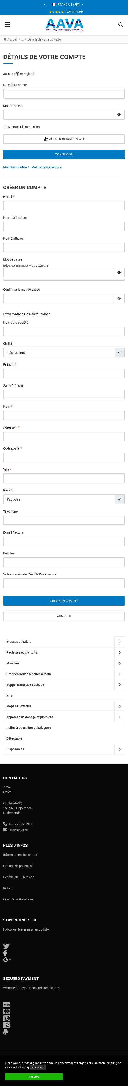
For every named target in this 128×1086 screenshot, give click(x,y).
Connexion (64, 154)
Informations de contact (20, 855)
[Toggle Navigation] (7, 25)
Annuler (64, 616)
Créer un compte (64, 601)
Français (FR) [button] (65, 4)
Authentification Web (64, 139)
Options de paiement (17, 866)
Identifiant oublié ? (16, 167)
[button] (45, 5)
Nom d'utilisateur (15, 85)
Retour (8, 888)
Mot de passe (12, 106)
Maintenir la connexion (24, 127)
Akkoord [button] (34, 1076)
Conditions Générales (18, 899)
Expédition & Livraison (18, 877)
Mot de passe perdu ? (46, 167)
